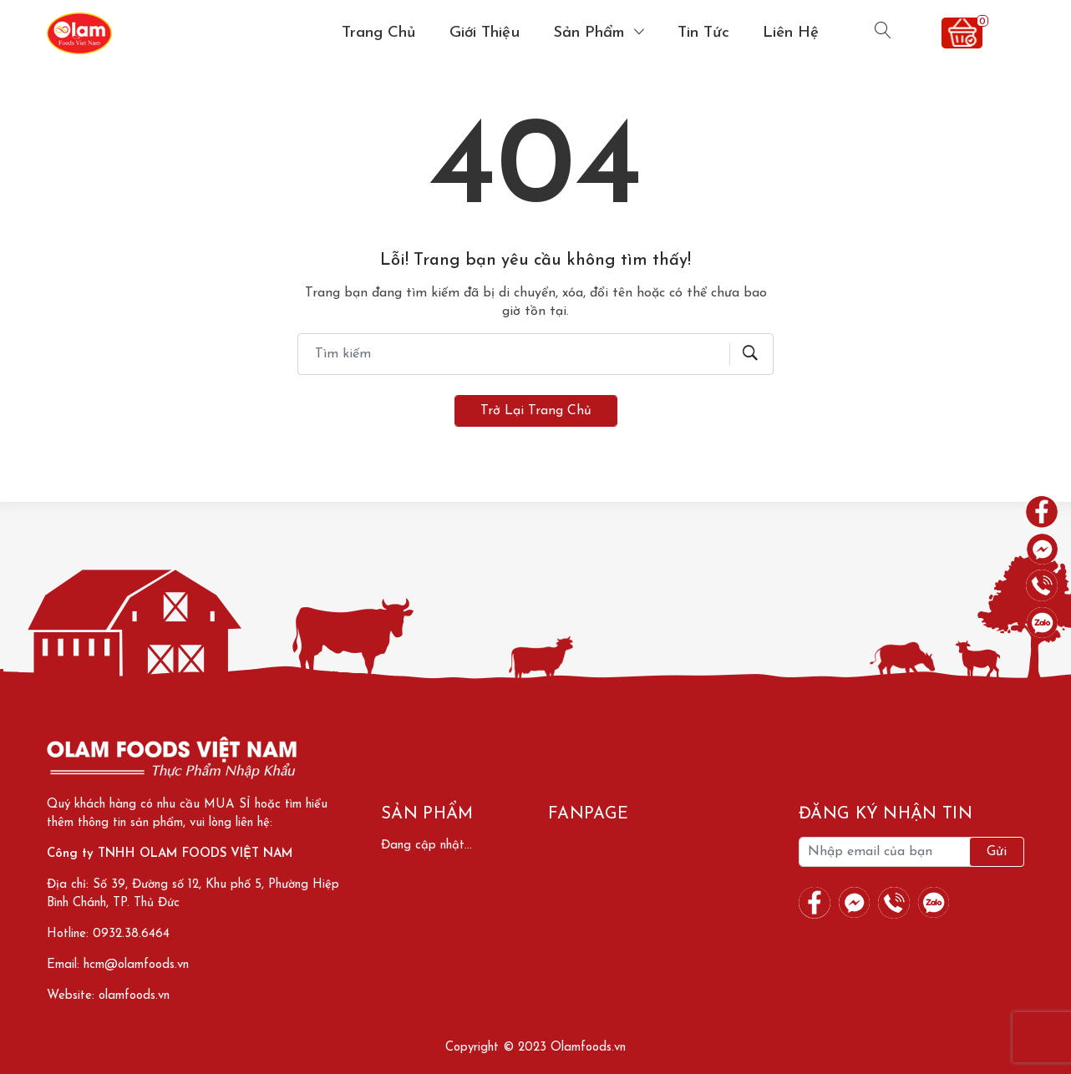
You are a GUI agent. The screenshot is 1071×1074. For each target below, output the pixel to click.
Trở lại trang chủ (535, 411)
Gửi (997, 852)
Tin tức (703, 33)
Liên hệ (791, 33)
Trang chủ (379, 33)
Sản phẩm (591, 33)
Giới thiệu (484, 33)
